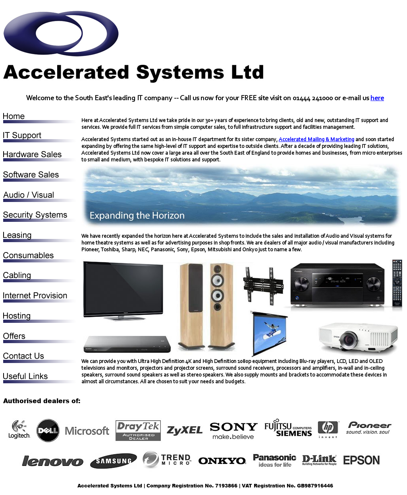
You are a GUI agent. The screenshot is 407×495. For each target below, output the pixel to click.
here (377, 98)
